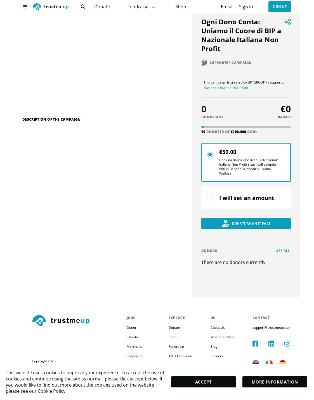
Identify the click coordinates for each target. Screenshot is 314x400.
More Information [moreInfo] (275, 381)
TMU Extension (183, 360)
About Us (223, 332)
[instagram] (292, 342)
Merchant (134, 351)
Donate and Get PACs (246, 228)
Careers (222, 360)
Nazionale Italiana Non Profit (258, 90)
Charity (132, 341)
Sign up (280, 7)
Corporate (135, 360)
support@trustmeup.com (279, 332)
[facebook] (266, 342)
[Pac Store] (181, 7)
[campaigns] (102, 7)
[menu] (25, 6)
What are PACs (227, 341)
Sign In (246, 7)
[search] (83, 6)
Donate (102, 7)
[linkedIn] (279, 342)
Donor (131, 332)
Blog (219, 351)
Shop (180, 7)
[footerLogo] (77, 325)
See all (283, 255)
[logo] (50, 7)
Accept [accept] (203, 381)
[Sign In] (246, 7)
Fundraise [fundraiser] (142, 7)
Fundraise (178, 351)
